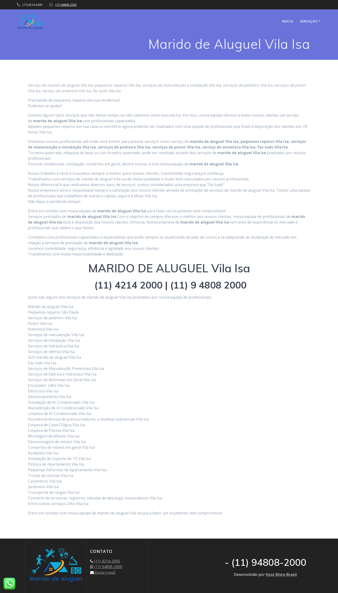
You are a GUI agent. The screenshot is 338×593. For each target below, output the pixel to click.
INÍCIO (287, 21)
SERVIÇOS (308, 21)
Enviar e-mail (104, 572)
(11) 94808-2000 (66, 5)
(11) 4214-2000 (106, 561)
